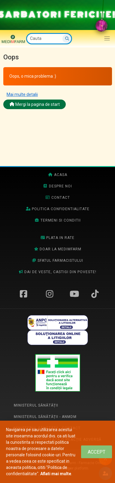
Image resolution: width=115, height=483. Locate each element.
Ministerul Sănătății (36, 405)
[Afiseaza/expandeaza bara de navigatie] (107, 38)
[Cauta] (49, 38)
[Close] (96, 452)
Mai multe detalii (22, 94)
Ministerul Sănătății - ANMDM (45, 417)
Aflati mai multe (55, 473)
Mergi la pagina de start (34, 104)
